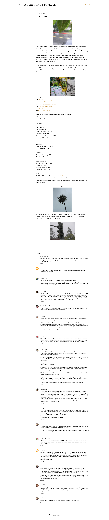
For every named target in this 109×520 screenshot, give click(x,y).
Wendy (42, 278)
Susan (42, 484)
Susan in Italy (44, 438)
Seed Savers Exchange (45, 100)
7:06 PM (42, 345)
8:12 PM (42, 480)
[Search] (87, 5)
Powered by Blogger (54, 515)
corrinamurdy (44, 268)
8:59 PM (42, 502)
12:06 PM (42, 311)
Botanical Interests (44, 110)
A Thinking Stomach (40, 4)
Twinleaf (40, 108)
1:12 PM (42, 461)
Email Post (42, 248)
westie (42, 450)
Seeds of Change (44, 102)
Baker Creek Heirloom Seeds (47, 104)
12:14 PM (42, 403)
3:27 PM (42, 419)
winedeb (42, 389)
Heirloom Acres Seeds (45, 106)
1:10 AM (42, 301)
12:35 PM (42, 445)
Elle (41, 336)
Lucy (41, 316)
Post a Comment (40, 505)
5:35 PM (42, 263)
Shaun (42, 291)
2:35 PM (42, 332)
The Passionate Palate (46, 306)
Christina (42, 349)
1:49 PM (42, 493)
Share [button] (20, 14)
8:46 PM (42, 273)
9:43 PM (42, 434)
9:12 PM (42, 384)
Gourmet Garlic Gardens (60, 176)
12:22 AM (42, 287)
